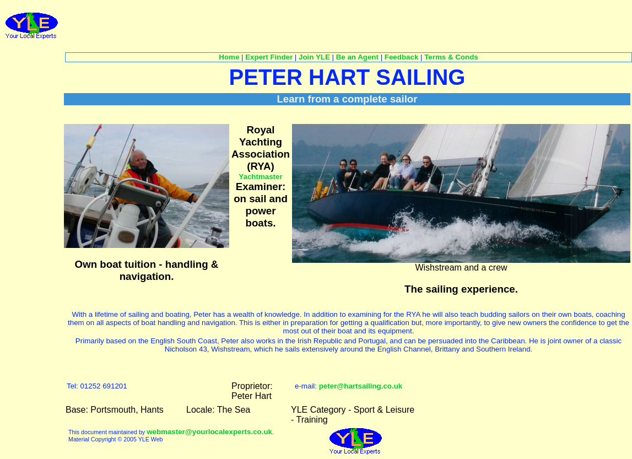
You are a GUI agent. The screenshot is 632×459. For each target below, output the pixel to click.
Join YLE (314, 57)
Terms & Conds (451, 57)
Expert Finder (269, 57)
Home (229, 57)
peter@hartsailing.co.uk (361, 386)
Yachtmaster (260, 176)
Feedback (402, 57)
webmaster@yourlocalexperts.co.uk (209, 432)
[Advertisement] (265, 25)
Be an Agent (357, 57)
